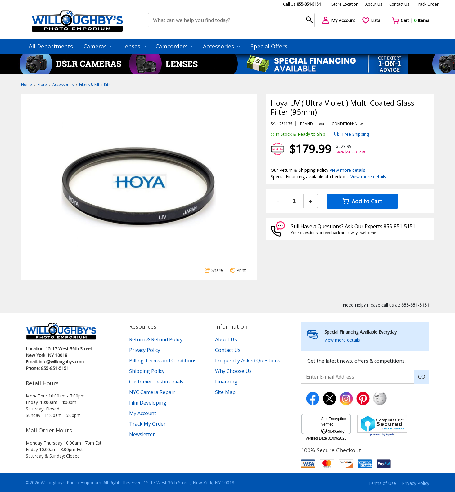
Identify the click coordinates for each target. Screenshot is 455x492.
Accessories (221, 46)
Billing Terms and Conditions (162, 360)
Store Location (344, 4)
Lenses (134, 46)
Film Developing (147, 402)
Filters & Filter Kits (94, 84)
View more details (347, 170)
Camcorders (174, 46)
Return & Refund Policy (155, 339)
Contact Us (399, 4)
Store (42, 84)
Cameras (98, 46)
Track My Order (147, 423)
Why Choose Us (233, 371)
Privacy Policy (144, 350)
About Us (373, 4)
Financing (226, 381)
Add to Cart (362, 201)
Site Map (225, 392)
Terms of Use (382, 483)
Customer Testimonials (156, 381)
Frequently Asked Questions (247, 360)
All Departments (51, 46)
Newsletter (142, 434)
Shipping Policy (146, 371)
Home (26, 84)
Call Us (302, 4)
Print (238, 270)
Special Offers (268, 46)
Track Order (427, 4)
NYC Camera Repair (152, 392)
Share (214, 270)
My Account (142, 413)
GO (421, 376)
